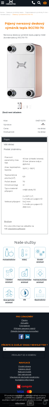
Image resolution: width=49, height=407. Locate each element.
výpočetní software (16, 229)
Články (24, 320)
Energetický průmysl (9, 295)
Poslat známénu (12, 149)
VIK (24, 294)
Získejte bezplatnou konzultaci (24, 331)
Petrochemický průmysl (24, 275)
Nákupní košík (24, 372)
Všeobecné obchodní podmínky (24, 377)
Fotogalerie (24, 326)
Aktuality (24, 323)
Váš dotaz (9, 144)
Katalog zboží (24, 369)
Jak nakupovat (24, 374)
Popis (7, 139)
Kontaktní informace (24, 380)
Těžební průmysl (9, 275)
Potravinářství (9, 254)
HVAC (24, 254)
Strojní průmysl (40, 255)
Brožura (8, 221)
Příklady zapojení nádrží (24, 328)
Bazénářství (40, 294)
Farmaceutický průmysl (40, 275)
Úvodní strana (24, 366)
